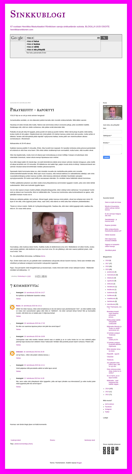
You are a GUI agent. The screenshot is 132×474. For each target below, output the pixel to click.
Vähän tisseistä (110, 235)
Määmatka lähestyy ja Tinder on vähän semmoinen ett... (114, 328)
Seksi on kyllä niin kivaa (113, 202)
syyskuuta (110, 281)
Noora (18, 306)
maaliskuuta (111, 298)
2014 (107, 389)
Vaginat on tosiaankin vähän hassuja (112, 245)
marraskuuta (111, 275)
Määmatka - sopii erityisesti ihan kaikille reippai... (113, 382)
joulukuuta (111, 272)
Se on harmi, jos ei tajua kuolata (113, 376)
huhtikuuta (111, 295)
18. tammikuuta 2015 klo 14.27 (34, 292)
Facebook (108, 407)
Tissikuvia (110, 360)
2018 (107, 260)
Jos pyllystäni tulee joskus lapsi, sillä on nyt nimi (113, 364)
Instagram (108, 409)
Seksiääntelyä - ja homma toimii (111, 220)
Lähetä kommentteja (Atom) (23, 444)
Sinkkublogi (37, 14)
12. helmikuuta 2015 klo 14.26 (34, 378)
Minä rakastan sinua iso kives (113, 350)
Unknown (19, 352)
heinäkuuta (111, 287)
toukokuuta (111, 292)
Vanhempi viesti (89, 440)
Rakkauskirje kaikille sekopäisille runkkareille (113, 322)
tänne (43, 256)
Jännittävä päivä (110, 250)
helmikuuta (111, 301)
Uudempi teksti (16, 440)
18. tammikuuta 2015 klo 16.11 (31, 306)
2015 (107, 269)
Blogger (79, 463)
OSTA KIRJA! (109, 404)
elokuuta (110, 284)
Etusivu (52, 440)
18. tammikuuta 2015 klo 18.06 (34, 336)
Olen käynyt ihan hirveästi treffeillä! (111, 240)
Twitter (107, 412)
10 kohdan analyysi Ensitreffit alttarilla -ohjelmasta (114, 344)
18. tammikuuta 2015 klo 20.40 (34, 352)
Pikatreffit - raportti (113, 354)
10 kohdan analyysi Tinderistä (113, 334)
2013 (107, 392)
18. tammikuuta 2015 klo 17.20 (34, 323)
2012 (107, 394)
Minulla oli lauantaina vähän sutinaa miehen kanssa (112, 208)
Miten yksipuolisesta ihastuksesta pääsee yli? (113, 230)
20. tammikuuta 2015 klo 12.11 (34, 365)
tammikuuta (111, 304)
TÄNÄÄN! (110, 357)
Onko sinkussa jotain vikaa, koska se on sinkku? (114, 371)
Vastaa (18, 299)
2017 (107, 263)
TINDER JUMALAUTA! (112, 338)
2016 (107, 266)
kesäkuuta (111, 289)
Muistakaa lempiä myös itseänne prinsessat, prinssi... (113, 314)
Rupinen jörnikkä (110, 225)
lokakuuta (110, 278)
